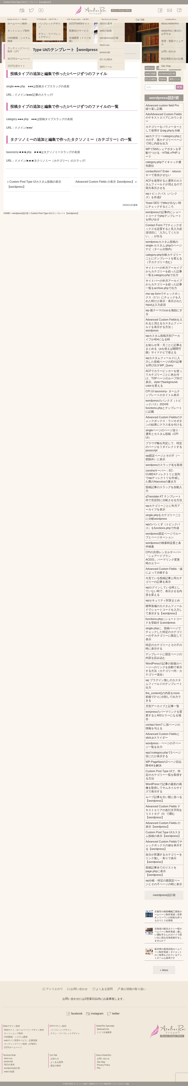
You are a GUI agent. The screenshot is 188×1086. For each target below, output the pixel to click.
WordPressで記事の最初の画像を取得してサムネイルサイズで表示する (164, 788)
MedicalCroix (103, 1029)
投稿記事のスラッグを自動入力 (164, 489)
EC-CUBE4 (150, 79)
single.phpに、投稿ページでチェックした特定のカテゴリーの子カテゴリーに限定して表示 (164, 634)
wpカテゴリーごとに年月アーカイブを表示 (163, 507)
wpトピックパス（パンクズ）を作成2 (161, 195)
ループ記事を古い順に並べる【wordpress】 (164, 799)
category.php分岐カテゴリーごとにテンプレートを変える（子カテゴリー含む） (164, 258)
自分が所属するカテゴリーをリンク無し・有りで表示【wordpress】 (164, 858)
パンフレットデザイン (60, 1030)
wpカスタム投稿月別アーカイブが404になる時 (163, 337)
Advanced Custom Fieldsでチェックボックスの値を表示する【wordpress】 (164, 845)
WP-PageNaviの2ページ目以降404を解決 (164, 763)
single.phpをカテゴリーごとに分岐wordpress (163, 517)
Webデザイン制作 (17, 19)
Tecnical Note (9, 1055)
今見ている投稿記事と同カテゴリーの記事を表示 (164, 580)
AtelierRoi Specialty (105, 1026)
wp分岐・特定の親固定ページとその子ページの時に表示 (164, 882)
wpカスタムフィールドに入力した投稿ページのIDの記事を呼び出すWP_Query (164, 362)
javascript (161, 68)
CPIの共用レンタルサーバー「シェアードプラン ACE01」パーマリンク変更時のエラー (163, 558)
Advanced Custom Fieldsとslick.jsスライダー (163, 735)
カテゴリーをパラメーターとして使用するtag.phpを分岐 (164, 128)
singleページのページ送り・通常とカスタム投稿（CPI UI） (163, 434)
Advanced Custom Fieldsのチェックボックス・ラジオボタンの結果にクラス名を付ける (164, 421)
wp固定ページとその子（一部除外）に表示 (163, 457)
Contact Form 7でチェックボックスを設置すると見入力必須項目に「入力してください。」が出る (164, 231)
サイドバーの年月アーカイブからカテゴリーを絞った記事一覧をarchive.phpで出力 (164, 284)
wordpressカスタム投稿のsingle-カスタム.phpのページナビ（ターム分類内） (164, 245)
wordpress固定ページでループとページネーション (163, 535)
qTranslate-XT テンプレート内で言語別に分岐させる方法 (164, 498)
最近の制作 (55, 1065)
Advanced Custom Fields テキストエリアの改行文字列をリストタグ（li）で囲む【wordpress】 (164, 812)
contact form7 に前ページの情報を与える (163, 726)
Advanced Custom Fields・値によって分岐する (164, 570)
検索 (179, 87)
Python (162, 79)
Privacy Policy (103, 1065)
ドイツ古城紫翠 (104, 1032)
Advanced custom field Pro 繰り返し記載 (162, 107)
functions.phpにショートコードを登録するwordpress (164, 620)
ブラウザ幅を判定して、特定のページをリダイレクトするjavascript (164, 447)
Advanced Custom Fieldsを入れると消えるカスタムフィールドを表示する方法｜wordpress (164, 325)
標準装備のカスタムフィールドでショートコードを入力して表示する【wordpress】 (164, 610)
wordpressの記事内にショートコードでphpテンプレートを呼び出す (163, 216)
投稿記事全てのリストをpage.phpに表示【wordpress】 (161, 871)
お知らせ (54, 1058)
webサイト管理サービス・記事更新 (20, 1040)
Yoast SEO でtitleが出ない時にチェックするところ (163, 204)
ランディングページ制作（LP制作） (21, 1044)
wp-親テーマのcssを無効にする (164, 312)
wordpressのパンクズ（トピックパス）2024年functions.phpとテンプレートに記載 (164, 406)
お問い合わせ (79, 988)
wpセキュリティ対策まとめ (163, 600)
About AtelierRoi (103, 1055)
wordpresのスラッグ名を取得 (164, 464)
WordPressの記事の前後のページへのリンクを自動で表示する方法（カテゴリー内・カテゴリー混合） (164, 669)
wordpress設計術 (20, 213)
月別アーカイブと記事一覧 (162, 706)
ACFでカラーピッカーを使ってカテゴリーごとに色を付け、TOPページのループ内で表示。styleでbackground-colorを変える (164, 378)
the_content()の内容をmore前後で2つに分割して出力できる (163, 697)
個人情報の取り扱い (133, 988)
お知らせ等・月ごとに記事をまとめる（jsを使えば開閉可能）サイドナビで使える (164, 349)
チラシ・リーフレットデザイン (65, 1033)
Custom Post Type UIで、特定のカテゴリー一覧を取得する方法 (164, 775)
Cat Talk (140, 19)
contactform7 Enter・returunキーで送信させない (163, 173)
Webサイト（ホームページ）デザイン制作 (24, 1030)
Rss (99, 1068)
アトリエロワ (54, 988)
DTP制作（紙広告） (48, 19)
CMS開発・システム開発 (16, 1037)
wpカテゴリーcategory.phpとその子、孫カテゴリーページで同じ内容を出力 (164, 140)
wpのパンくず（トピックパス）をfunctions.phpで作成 (163, 526)
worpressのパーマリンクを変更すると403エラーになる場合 (164, 715)
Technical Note (109, 19)
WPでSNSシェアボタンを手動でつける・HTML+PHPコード (163, 153)
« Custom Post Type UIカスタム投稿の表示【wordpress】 (34, 184)
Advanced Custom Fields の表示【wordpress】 (163, 825)
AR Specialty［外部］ (79, 19)
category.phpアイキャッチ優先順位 (163, 164)
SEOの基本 (174, 68)
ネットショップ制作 (13, 1033)
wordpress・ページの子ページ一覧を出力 (163, 745)
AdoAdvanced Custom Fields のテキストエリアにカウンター (164, 118)
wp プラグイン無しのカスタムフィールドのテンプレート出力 (164, 684)
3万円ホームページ (13, 1047)
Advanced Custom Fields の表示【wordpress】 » (105, 181)
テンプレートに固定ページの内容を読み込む (164, 656)
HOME (7, 213)
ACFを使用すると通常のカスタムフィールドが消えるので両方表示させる (164, 184)
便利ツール (174, 79)
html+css (149, 68)
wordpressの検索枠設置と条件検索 (163, 544)
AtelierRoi (170, 19)
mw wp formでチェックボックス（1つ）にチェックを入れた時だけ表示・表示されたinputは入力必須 (164, 299)
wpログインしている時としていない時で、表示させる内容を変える (164, 591)
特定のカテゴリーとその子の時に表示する (164, 646)
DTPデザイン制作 (58, 1026)
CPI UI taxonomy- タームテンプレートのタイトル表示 (163, 393)
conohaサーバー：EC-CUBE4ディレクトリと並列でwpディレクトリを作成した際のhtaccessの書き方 (163, 476)
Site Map (101, 1062)
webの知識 (150, 73)
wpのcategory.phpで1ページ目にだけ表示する (163, 754)
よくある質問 (104, 988)
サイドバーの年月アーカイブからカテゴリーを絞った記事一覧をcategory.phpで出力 (164, 271)
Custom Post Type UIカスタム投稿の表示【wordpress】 (163, 834)
